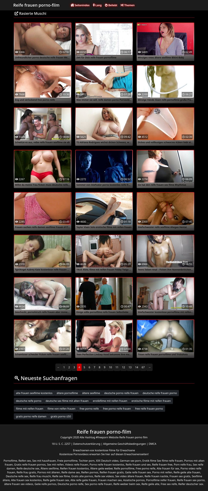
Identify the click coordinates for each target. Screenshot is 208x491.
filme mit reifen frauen (29, 408)
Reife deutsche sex (28, 468)
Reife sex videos (104, 476)
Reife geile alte (150, 484)
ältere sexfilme (91, 393)
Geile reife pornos (45, 484)
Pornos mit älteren (48, 472)
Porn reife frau (183, 464)
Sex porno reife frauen (98, 484)
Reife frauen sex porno (191, 480)
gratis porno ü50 (61, 416)
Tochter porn (87, 460)
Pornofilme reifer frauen (161, 480)
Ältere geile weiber (101, 468)
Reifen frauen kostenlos (74, 468)
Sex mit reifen (55, 464)
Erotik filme (149, 460)
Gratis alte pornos (82, 476)
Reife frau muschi (40, 476)
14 (136, 367)
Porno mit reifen (162, 472)
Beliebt (111, 5)
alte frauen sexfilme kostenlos (34, 393)
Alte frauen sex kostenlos (26, 480)
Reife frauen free (162, 464)
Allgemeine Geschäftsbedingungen (125, 444)
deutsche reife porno (28, 401)
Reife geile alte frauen (187, 472)
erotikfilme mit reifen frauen (110, 401)
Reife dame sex (70, 472)
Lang (97, 5)
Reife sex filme (61, 476)
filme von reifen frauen (61, 408)
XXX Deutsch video (107, 460)
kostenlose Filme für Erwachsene (115, 450)
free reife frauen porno (149, 408)
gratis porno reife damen (31, 416)
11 (117, 367)
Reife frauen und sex (138, 464)
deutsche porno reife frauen (121, 393)
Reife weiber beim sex (126, 484)
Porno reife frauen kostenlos (107, 464)
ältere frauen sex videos (18, 484)
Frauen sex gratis (179, 476)
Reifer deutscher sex (190, 484)
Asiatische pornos (134, 480)
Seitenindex (80, 5)
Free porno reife (145, 468)
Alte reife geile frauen (84, 480)
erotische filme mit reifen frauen (151, 401)
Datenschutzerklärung (87, 444)
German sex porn (130, 460)
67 (143, 367)
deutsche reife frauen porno (160, 393)
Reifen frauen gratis (112, 472)
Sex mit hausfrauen (44, 460)
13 (130, 367)
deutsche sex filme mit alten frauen (67, 401)
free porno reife (89, 408)
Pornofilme (10, 460)
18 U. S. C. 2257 (61, 444)
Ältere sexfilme (50, 468)
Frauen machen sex (110, 480)
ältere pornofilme (67, 393)
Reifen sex (25, 460)
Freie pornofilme (67, 460)
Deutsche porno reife (71, 484)
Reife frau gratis (26, 472)
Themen (128, 5)
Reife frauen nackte (156, 476)
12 (123, 367)
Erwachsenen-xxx (84, 450)
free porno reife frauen (117, 408)
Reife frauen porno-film (36, 5)
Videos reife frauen (76, 464)
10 (110, 367)
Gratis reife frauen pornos (30, 464)
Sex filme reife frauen (170, 460)
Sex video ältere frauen (129, 476)
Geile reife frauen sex (138, 472)
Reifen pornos (89, 472)
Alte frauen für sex (168, 468)
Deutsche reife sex (17, 476)
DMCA (152, 444)
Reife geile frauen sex (56, 480)
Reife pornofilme (124, 468)
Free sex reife (169, 484)
